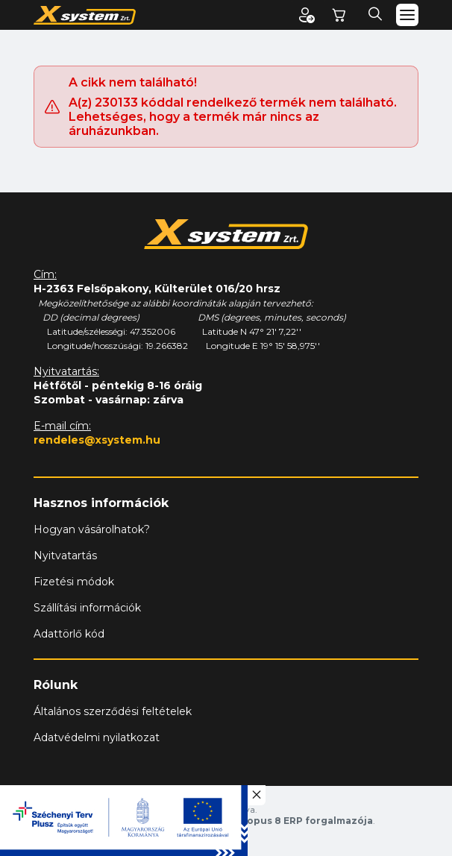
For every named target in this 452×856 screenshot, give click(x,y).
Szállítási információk (87, 607)
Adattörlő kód (69, 634)
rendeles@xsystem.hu (97, 440)
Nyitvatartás (65, 555)
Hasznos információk (101, 503)
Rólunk (56, 685)
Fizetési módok (74, 581)
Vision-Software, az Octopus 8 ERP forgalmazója (250, 820)
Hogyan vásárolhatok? (92, 529)
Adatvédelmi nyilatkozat (97, 737)
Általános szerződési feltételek (113, 711)
